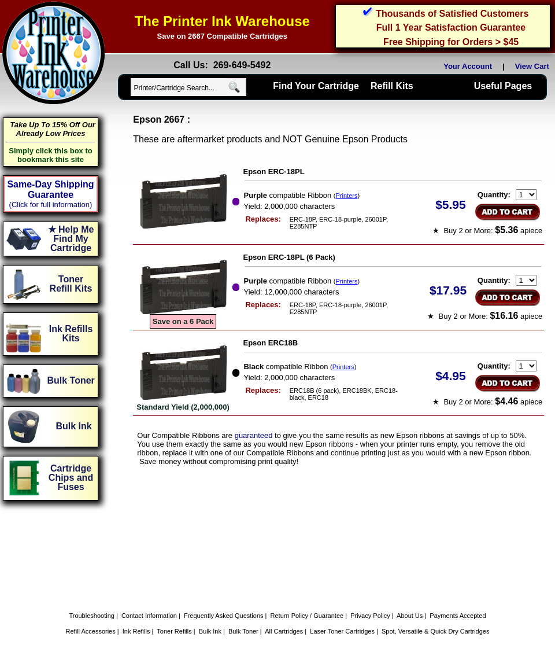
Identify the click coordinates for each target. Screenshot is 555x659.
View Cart (534, 66)
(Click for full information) (50, 204)
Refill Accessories (91, 631)
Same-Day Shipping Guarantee (50, 189)
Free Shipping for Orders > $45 (451, 42)
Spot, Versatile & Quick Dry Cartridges (435, 631)
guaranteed (254, 435)
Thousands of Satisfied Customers (452, 14)
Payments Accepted (458, 615)
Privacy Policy (370, 615)
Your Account (467, 66)
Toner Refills (174, 631)
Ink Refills (136, 631)
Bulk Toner (243, 631)
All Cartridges (284, 631)
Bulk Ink (210, 631)
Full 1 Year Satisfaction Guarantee (451, 27)
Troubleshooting (91, 615)
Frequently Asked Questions (224, 615)
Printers (347, 195)
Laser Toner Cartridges (342, 631)
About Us (410, 615)
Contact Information (149, 615)
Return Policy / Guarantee (307, 615)
